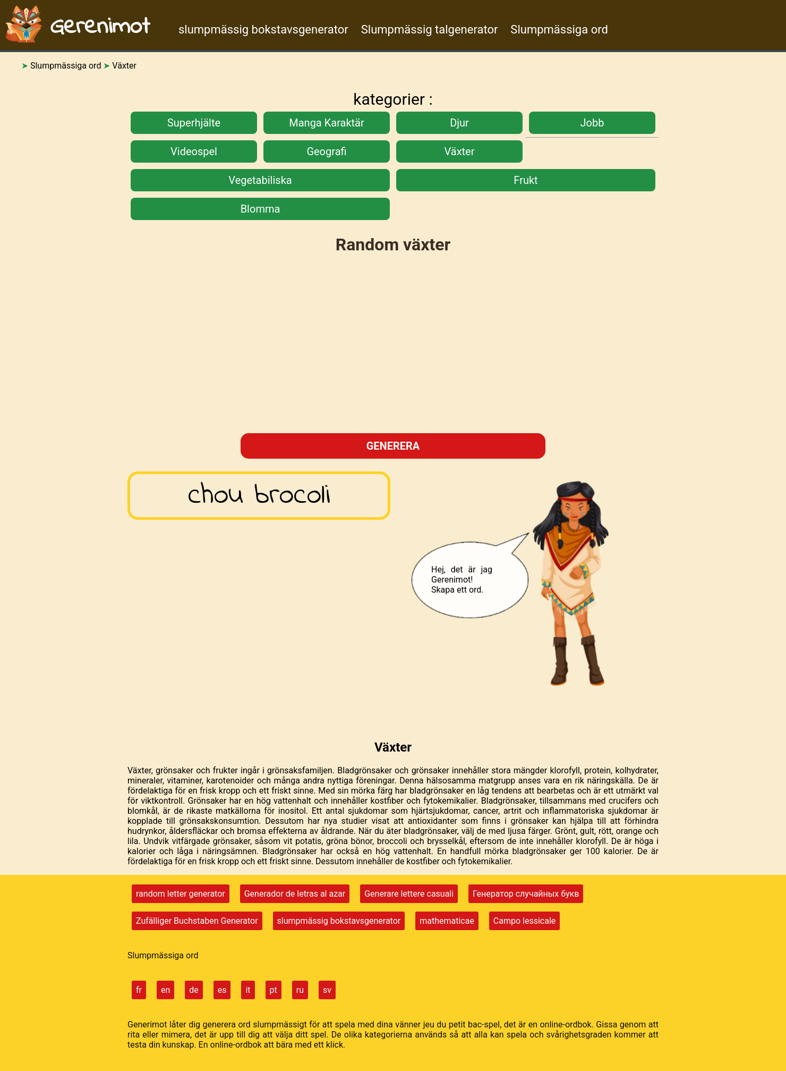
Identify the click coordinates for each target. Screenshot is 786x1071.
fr (139, 990)
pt (273, 990)
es (222, 990)
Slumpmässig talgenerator (429, 29)
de (194, 990)
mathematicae (447, 921)
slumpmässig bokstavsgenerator (263, 29)
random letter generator (180, 894)
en (165, 990)
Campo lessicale (524, 921)
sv (327, 990)
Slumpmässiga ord (559, 29)
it (247, 990)
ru (300, 990)
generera (393, 446)
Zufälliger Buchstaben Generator (197, 921)
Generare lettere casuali (409, 894)
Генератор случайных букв (526, 894)
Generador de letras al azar (295, 894)
